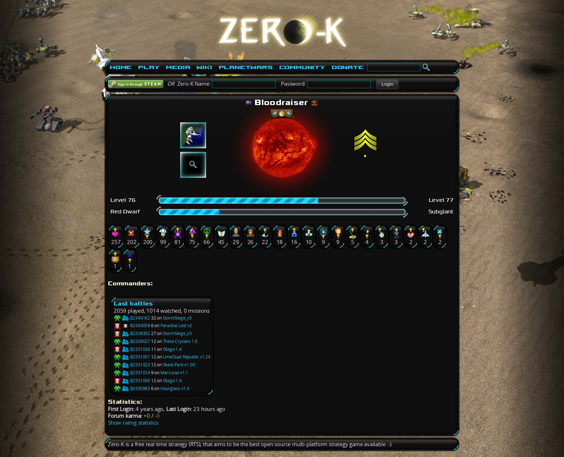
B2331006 (132, 380)
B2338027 (132, 341)
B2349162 (132, 318)
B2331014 (132, 373)
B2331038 (132, 349)
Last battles (133, 303)
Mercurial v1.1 (174, 373)
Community (302, 67)
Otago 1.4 (172, 349)
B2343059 (132, 325)
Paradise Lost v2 (176, 325)
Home (121, 67)
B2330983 (132, 388)
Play (148, 67)
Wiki (204, 67)
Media (178, 67)
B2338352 (132, 333)
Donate (348, 67)
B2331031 (132, 357)
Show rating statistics (133, 422)
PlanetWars (246, 67)
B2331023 (132, 365)
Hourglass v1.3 (174, 388)
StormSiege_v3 (177, 318)
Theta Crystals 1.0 (180, 341)
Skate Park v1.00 (179, 365)
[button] (387, 84)
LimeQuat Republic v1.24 (186, 357)
